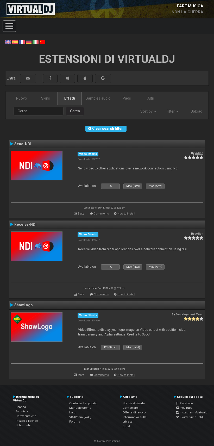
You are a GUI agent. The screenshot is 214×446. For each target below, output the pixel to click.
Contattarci (131, 408)
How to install (126, 213)
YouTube (184, 408)
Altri (150, 98)
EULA (126, 426)
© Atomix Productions (107, 441)
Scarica (21, 407)
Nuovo (21, 98)
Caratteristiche (26, 416)
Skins (45, 98)
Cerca (75, 111)
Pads (127, 98)
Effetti (69, 98)
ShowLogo (23, 305)
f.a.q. (72, 412)
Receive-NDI (25, 224)
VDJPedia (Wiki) (80, 417)
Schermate (23, 425)
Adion (199, 153)
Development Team (189, 314)
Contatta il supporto (83, 403)
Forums (74, 421)
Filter (172, 111)
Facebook (184, 403)
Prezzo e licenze (27, 421)
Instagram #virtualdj (192, 412)
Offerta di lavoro (134, 412)
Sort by (148, 111)
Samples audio (98, 98)
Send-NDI (22, 144)
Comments (101, 213)
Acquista (22, 411)
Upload (196, 111)
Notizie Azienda (134, 403)
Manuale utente (80, 408)
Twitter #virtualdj (190, 417)
